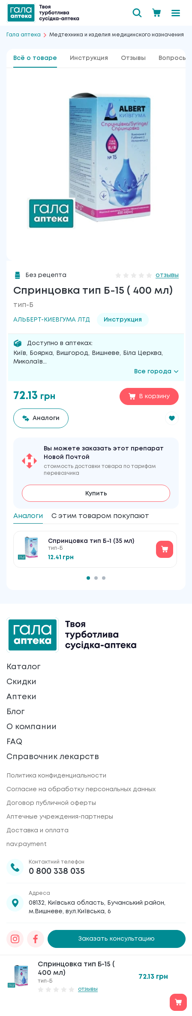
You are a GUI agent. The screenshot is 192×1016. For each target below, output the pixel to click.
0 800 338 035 (57, 871)
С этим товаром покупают (100, 516)
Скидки (21, 682)
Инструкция (89, 58)
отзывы (167, 275)
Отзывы (133, 58)
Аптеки (21, 697)
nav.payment (26, 844)
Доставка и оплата (37, 830)
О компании (31, 727)
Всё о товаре (35, 58)
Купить (96, 493)
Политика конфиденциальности (56, 775)
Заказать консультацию (116, 939)
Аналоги (28, 516)
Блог (15, 712)
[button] (172, 418)
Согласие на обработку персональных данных (81, 789)
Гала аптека (23, 35)
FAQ (14, 742)
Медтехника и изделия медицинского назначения (116, 35)
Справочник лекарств (52, 757)
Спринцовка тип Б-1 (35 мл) (91, 541)
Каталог (23, 667)
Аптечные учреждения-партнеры (59, 816)
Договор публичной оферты (51, 803)
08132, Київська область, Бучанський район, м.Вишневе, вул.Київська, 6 (97, 907)
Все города (156, 371)
